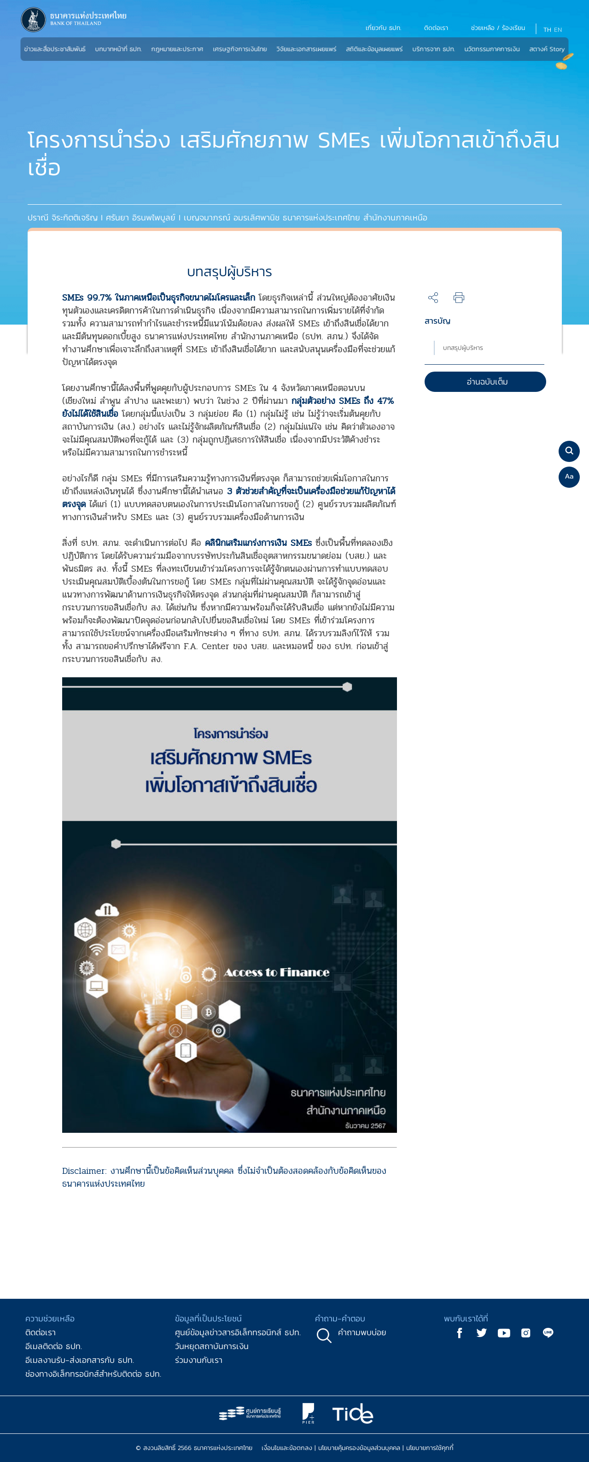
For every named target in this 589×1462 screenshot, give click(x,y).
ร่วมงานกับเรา (198, 1360)
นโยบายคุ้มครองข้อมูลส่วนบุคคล (359, 1448)
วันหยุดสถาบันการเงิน (212, 1346)
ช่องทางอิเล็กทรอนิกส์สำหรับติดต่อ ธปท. (93, 1373)
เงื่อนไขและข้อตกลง (287, 1448)
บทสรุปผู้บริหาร (463, 348)
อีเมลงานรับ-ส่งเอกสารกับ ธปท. (79, 1360)
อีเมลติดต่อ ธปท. (53, 1346)
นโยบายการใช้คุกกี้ (430, 1448)
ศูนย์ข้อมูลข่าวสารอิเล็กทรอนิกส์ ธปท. (238, 1332)
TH (547, 30)
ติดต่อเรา (40, 1332)
